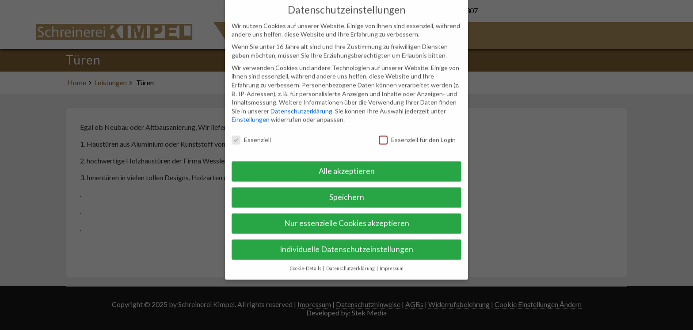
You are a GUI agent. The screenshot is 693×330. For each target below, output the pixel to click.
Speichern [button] (346, 189)
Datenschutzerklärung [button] (351, 261)
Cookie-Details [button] (306, 261)
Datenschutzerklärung (301, 103)
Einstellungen (251, 112)
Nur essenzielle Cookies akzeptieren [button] (346, 215)
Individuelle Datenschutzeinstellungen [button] (346, 242)
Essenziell (251, 133)
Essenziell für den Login (417, 133)
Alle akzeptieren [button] (347, 163)
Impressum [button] (392, 261)
